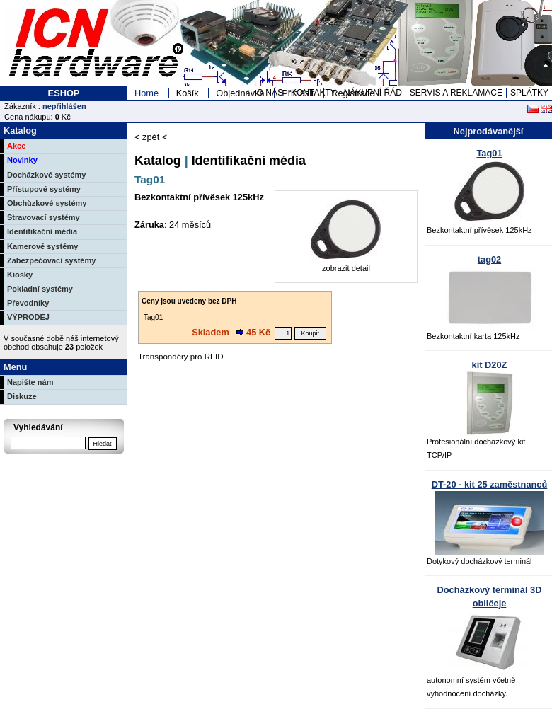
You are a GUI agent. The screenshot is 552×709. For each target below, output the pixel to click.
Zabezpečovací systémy (51, 260)
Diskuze (22, 396)
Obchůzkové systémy (47, 203)
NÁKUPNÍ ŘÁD (373, 93)
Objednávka (240, 93)
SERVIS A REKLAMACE (456, 93)
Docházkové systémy (46, 175)
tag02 (489, 259)
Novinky (22, 160)
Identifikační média (42, 231)
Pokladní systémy (40, 288)
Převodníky (28, 303)
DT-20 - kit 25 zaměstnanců (490, 484)
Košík (187, 93)
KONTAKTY (313, 93)
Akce (16, 146)
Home (146, 93)
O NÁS (270, 93)
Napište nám (30, 382)
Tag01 (489, 153)
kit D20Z (489, 364)
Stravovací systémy (43, 217)
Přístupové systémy (44, 189)
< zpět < (150, 137)
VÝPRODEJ (28, 317)
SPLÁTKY (529, 93)
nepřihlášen (64, 106)
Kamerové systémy (42, 246)
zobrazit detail (346, 263)
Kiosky (20, 274)
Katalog (157, 161)
